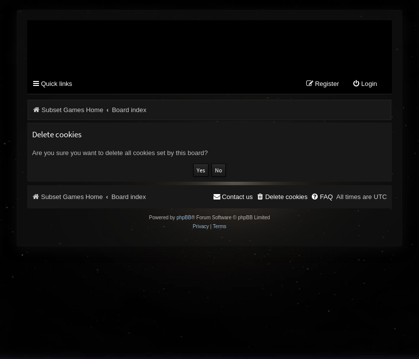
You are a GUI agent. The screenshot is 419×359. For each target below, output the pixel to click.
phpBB (183, 217)
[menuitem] (364, 84)
